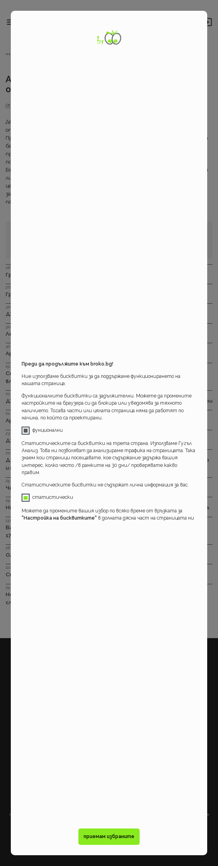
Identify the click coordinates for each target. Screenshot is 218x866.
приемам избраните (109, 836)
